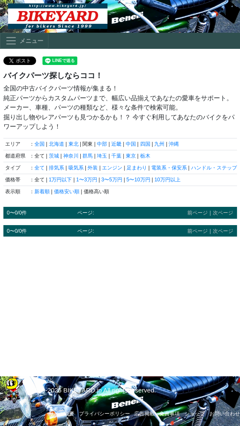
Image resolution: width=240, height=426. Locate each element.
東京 (131, 156)
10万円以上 (167, 180)
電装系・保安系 (169, 168)
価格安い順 (66, 192)
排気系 (56, 168)
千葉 (116, 156)
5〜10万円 (138, 180)
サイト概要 (61, 414)
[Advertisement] (120, 302)
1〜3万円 (86, 180)
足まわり (137, 168)
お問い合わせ (224, 414)
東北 (73, 144)
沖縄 (174, 144)
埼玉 (102, 156)
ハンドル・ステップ (214, 168)
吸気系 (76, 168)
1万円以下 (60, 180)
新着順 (42, 192)
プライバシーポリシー (104, 414)
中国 (131, 144)
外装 (93, 168)
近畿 (116, 144)
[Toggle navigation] (24, 41)
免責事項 (169, 414)
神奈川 (71, 156)
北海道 (56, 144)
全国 (39, 144)
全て (39, 168)
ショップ (194, 414)
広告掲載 (144, 414)
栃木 (145, 156)
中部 (102, 144)
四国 (145, 144)
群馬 (87, 156)
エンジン (112, 168)
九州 (159, 144)
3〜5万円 (111, 180)
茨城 (54, 156)
